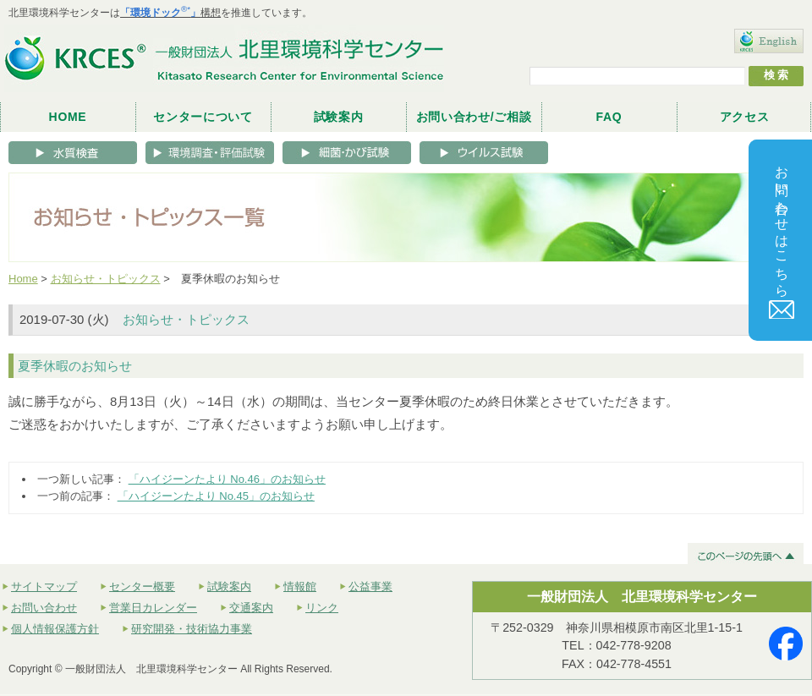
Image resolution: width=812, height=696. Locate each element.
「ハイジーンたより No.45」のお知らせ (216, 496)
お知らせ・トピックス (106, 278)
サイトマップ (44, 586)
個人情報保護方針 (55, 628)
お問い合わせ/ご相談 (474, 116)
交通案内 (251, 607)
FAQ (609, 116)
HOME (68, 116)
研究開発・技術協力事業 (191, 628)
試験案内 (339, 116)
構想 (170, 13)
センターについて (203, 116)
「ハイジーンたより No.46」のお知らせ (227, 479)
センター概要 (142, 586)
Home (23, 278)
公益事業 (370, 586)
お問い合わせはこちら (782, 238)
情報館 (299, 586)
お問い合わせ (44, 607)
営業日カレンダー (153, 607)
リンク (321, 607)
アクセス (745, 116)
